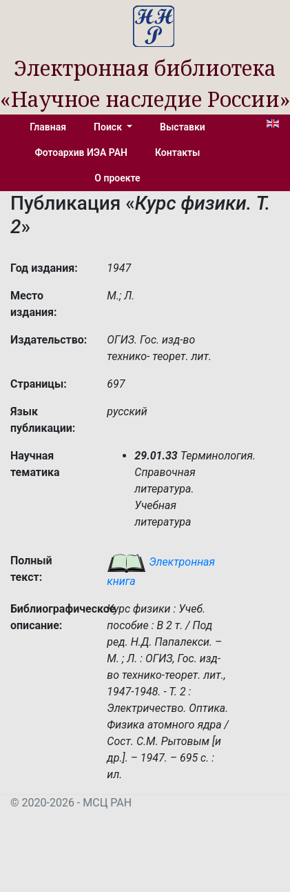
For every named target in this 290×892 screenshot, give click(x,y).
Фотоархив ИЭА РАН (81, 152)
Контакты (177, 152)
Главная (48, 126)
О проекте (117, 178)
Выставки (182, 126)
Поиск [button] (109, 126)
